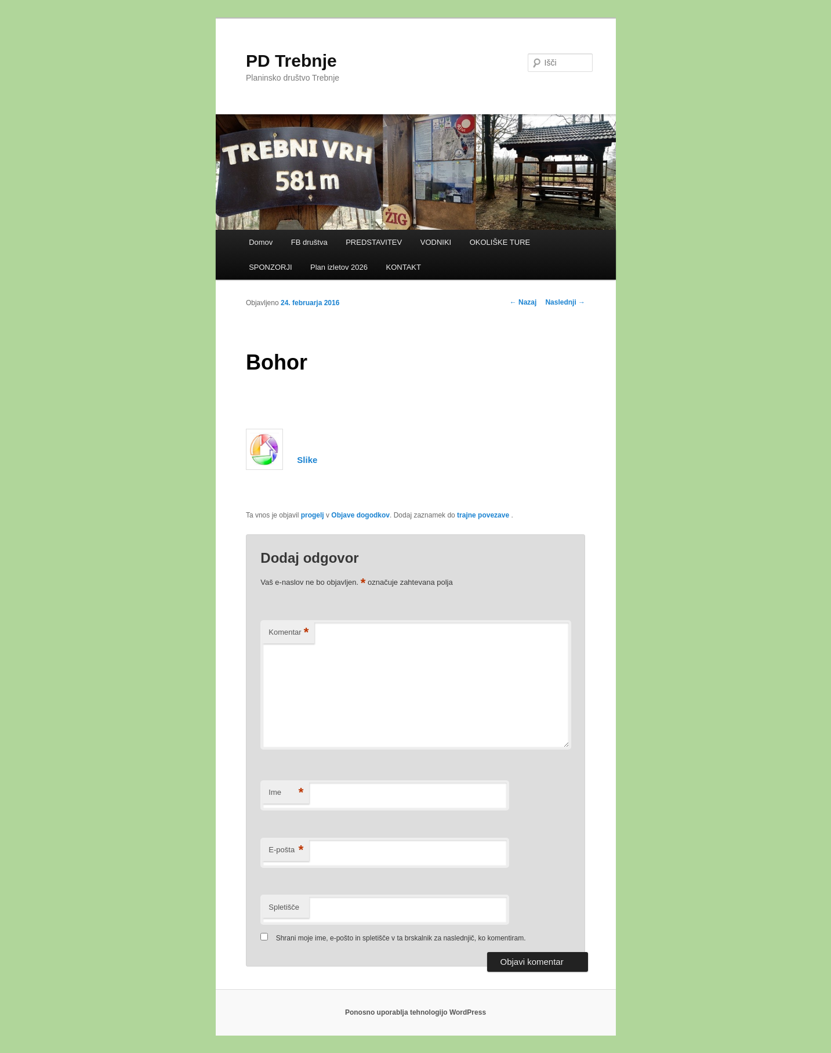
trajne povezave (483, 515)
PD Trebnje (291, 60)
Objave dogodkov (360, 515)
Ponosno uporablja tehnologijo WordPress (415, 1012)
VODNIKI (435, 242)
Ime (285, 792)
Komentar (288, 632)
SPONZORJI (270, 267)
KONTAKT (403, 267)
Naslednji (565, 302)
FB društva (309, 242)
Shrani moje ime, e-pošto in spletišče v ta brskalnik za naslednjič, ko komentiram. (401, 938)
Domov (261, 242)
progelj (312, 515)
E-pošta (285, 850)
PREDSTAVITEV (374, 242)
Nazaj (523, 302)
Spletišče (283, 907)
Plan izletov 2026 (339, 267)
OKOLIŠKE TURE (500, 242)
